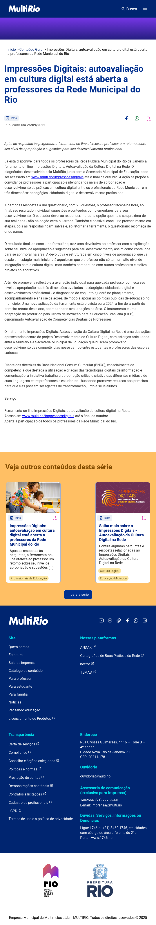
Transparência (21, 734)
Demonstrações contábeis (31, 785)
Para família (18, 694)
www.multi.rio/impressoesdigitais (57, 177)
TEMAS (88, 672)
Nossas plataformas (98, 638)
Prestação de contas (27, 777)
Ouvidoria (88, 767)
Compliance (20, 752)
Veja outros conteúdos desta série (58, 467)
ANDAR (88, 647)
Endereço (88, 734)
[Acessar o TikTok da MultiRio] (119, 621)
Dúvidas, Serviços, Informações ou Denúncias (110, 817)
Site (12, 638)
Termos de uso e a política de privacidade (41, 819)
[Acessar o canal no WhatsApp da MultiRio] (136, 621)
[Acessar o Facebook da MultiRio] (127, 621)
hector (87, 664)
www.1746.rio (101, 838)
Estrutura (16, 655)
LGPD (15, 810)
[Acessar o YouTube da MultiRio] (101, 621)
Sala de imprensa (22, 663)
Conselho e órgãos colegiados (34, 760)
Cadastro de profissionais (31, 802)
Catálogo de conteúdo (26, 671)
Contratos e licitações (27, 794)
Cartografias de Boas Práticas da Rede (112, 655)
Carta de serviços (24, 744)
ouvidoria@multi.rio (95, 776)
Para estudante (20, 686)
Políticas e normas (25, 769)
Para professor (20, 678)
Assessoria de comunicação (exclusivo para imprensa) (105, 790)
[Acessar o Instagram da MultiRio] (110, 621)
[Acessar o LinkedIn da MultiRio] (144, 621)
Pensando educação (24, 710)
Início (11, 49)
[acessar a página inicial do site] (24, 9)
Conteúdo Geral (31, 49)
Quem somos (19, 647)
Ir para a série (78, 594)
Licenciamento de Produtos (32, 718)
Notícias (15, 702)
